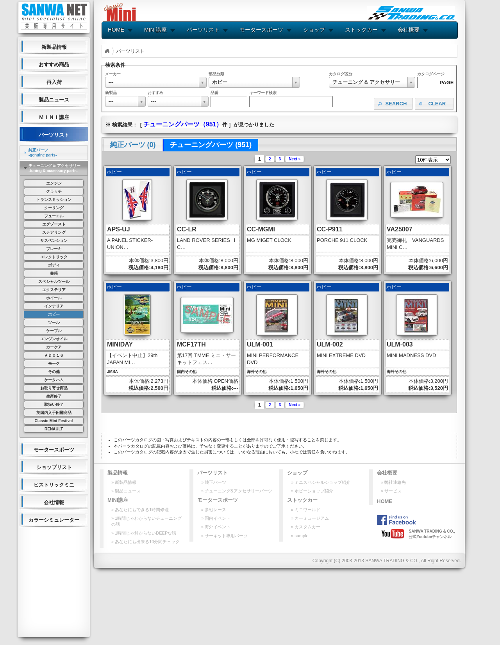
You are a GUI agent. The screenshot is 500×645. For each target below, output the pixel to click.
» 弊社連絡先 (393, 482)
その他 (54, 372)
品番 (214, 93)
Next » (294, 159)
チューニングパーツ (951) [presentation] (211, 145)
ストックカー (361, 30)
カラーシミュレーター (54, 520)
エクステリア (54, 290)
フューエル (54, 216)
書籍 (54, 273)
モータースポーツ (54, 450)
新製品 (111, 93)
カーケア (54, 347)
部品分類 (216, 74)
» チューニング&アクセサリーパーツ (236, 491)
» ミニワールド (305, 509)
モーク (54, 363)
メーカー (113, 74)
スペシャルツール (54, 281)
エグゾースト (54, 224)
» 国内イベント (215, 518)
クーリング (54, 208)
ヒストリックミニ (54, 485)
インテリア (54, 306)
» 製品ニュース (126, 491)
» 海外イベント (215, 526)
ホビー (54, 314)
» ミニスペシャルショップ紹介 (320, 482)
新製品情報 (54, 47)
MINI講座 (155, 30)
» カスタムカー (305, 526)
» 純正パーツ (213, 482)
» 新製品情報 (123, 482)
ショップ (314, 30)
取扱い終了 (54, 404)
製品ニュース (54, 100)
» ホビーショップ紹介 (312, 491)
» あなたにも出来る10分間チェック (145, 541)
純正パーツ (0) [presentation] (133, 145)
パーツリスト (54, 135)
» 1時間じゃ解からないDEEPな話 (143, 533)
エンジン (54, 183)
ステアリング (54, 232)
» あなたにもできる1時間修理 (140, 509)
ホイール (54, 298)
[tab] (54, 152)
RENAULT (54, 429)
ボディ (54, 265)
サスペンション (54, 240)
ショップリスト (54, 467)
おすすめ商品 (54, 65)
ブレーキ (54, 249)
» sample (300, 535)
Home (107, 51)
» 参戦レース (213, 509)
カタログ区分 (340, 74)
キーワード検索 (263, 93)
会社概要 (409, 30)
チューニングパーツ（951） (183, 124)
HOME (116, 30)
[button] (393, 104)
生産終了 (54, 396)
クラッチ (54, 191)
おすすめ (155, 93)
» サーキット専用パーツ (224, 535)
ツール (54, 322)
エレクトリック (54, 257)
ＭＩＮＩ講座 (54, 117)
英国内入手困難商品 (53, 412)
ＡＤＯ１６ (54, 355)
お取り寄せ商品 (54, 388)
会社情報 (54, 502)
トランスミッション (53, 199)
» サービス (391, 491)
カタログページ (431, 74)
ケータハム (54, 380)
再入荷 (54, 82)
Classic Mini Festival (54, 421)
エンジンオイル (54, 339)
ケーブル (54, 331)
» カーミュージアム (310, 518)
